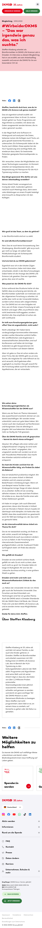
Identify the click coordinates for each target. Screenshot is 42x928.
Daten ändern (10, 858)
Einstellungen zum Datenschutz (13, 921)
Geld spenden (32, 11)
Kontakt (8, 847)
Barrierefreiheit (7, 918)
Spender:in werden (12, 11)
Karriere (7, 864)
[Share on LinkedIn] (14, 100)
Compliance (17, 915)
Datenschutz (28, 915)
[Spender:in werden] (28, 786)
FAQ (6, 841)
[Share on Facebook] (9, 100)
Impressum (6, 915)
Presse (7, 852)
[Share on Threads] (19, 100)
